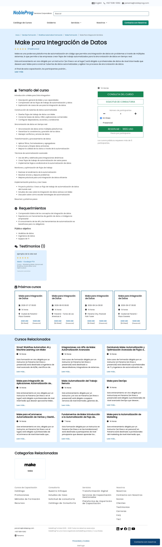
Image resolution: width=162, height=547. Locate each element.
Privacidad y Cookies (81, 541)
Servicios (75, 22)
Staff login (81, 546)
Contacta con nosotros (145, 542)
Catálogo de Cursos (22, 22)
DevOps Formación (29, 35)
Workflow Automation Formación (50, 35)
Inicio (18, 35)
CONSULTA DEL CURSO (120, 94)
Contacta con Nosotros (136, 22)
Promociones (22, 495)
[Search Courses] (101, 13)
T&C (118, 519)
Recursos (20, 503)
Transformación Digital (95, 491)
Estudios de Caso (58, 495)
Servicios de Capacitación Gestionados (96, 496)
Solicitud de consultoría (62, 499)
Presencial (108, 122)
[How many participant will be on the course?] (120, 114)
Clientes (121, 503)
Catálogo (20, 491)
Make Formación (71, 35)
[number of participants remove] (104, 114)
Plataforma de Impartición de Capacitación (97, 502)
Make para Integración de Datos (91, 35)
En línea (106, 118)
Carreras (121, 511)
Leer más (19, 71)
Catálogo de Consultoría (62, 503)
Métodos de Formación (27, 499)
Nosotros (101, 22)
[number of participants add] (136, 114)
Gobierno (51, 22)
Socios (120, 499)
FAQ (118, 515)
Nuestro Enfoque (58, 491)
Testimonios (123, 507)
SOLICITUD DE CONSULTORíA (120, 101)
